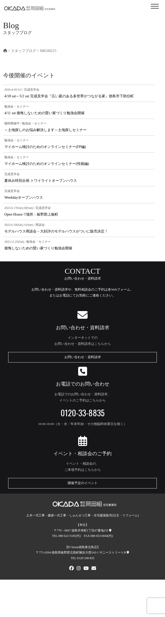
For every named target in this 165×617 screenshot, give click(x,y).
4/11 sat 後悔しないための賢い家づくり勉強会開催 (44, 113)
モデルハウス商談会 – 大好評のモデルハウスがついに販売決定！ (56, 231)
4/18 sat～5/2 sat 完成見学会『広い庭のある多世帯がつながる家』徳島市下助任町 (69, 96)
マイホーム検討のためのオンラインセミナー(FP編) (45, 147)
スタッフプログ (23, 51)
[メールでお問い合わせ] (93, 569)
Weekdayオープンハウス (23, 197)
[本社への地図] (110, 530)
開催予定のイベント (83, 483)
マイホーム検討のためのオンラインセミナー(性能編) (46, 164)
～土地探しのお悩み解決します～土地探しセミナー (45, 130)
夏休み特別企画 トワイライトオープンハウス (40, 180)
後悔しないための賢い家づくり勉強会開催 (38, 248)
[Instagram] (79, 569)
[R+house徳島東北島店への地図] (128, 552)
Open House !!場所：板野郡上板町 (31, 214)
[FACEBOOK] (71, 569)
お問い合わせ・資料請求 (82, 357)
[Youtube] (86, 569)
